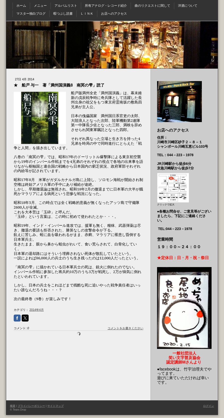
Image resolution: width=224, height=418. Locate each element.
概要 (12, 405)
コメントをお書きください (125, 328)
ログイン (208, 405)
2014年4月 (36, 310)
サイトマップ (55, 405)
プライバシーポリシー (31, 405)
